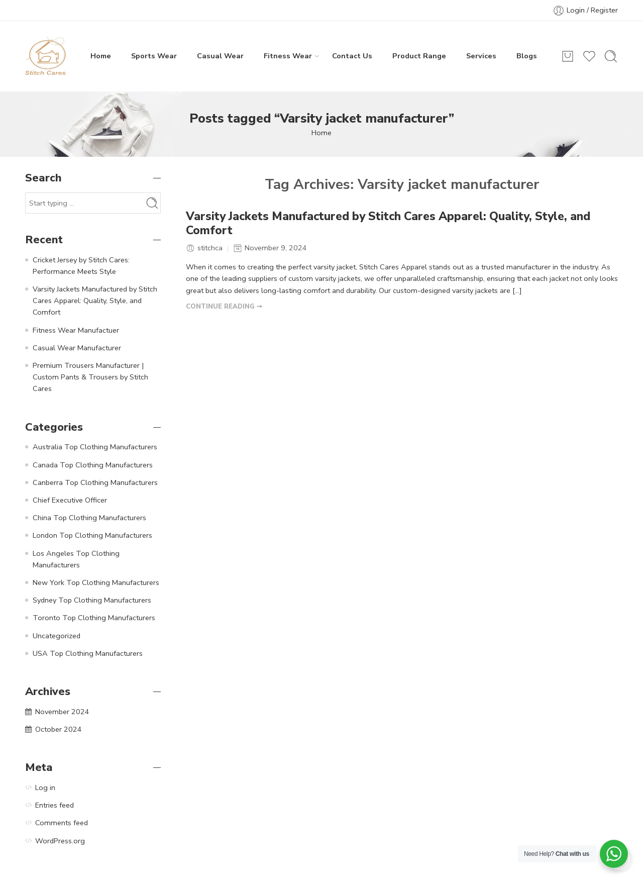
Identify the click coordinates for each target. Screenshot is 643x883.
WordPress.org (60, 841)
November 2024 (62, 712)
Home (100, 56)
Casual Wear (220, 56)
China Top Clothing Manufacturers (89, 518)
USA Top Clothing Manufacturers (88, 653)
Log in (45, 787)
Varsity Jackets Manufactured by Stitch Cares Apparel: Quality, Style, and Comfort (388, 224)
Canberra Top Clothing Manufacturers (95, 482)
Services (481, 56)
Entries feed (54, 805)
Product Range (419, 56)
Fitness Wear (288, 56)
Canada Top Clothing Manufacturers (93, 465)
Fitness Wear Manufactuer (76, 330)
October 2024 (58, 729)
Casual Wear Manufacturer (77, 348)
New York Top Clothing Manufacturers (96, 582)
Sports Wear (154, 56)
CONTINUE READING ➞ (224, 306)
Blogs (526, 56)
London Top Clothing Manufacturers (92, 535)
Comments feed (61, 823)
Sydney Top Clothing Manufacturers (92, 600)
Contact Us (352, 56)
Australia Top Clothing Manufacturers (95, 447)
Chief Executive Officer (70, 500)
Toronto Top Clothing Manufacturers (94, 618)
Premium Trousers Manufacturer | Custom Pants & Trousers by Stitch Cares (90, 377)
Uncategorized (56, 636)
